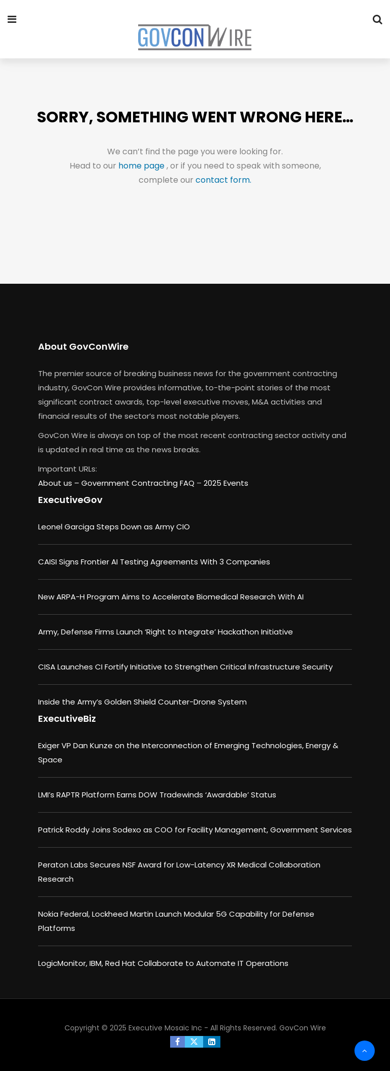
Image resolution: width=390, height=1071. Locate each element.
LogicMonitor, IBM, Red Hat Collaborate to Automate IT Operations (163, 963)
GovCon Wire (302, 1028)
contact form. (223, 180)
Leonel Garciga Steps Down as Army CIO (114, 526)
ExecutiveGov (70, 499)
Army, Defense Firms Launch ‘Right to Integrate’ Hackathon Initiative (165, 631)
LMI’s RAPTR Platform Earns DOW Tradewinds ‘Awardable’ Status (157, 794)
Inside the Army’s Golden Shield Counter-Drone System (142, 701)
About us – (59, 483)
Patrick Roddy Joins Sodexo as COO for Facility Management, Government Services (195, 829)
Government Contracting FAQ (139, 483)
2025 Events (226, 483)
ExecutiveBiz (67, 718)
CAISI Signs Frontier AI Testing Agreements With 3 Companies (154, 561)
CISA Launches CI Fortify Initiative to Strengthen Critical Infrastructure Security (185, 666)
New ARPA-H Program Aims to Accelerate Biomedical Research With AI (171, 596)
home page (142, 166)
